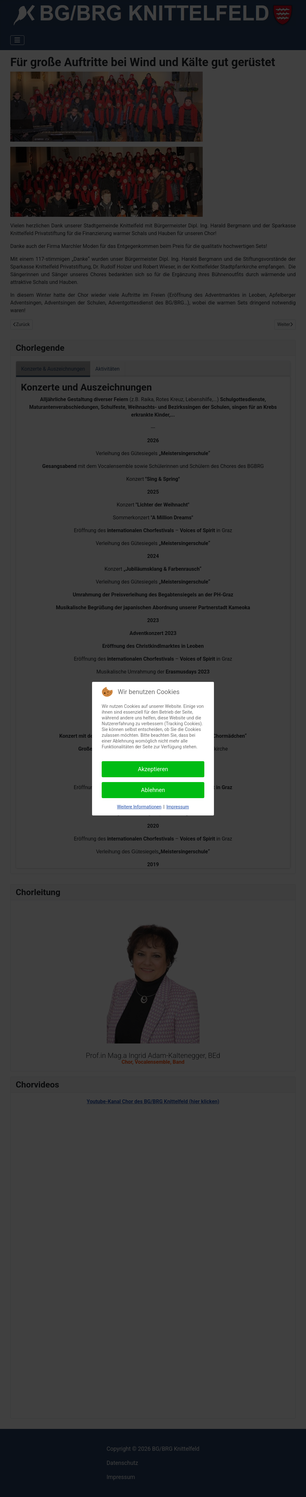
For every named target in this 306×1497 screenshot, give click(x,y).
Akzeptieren (153, 769)
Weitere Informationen (139, 806)
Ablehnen (153, 790)
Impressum (177, 806)
